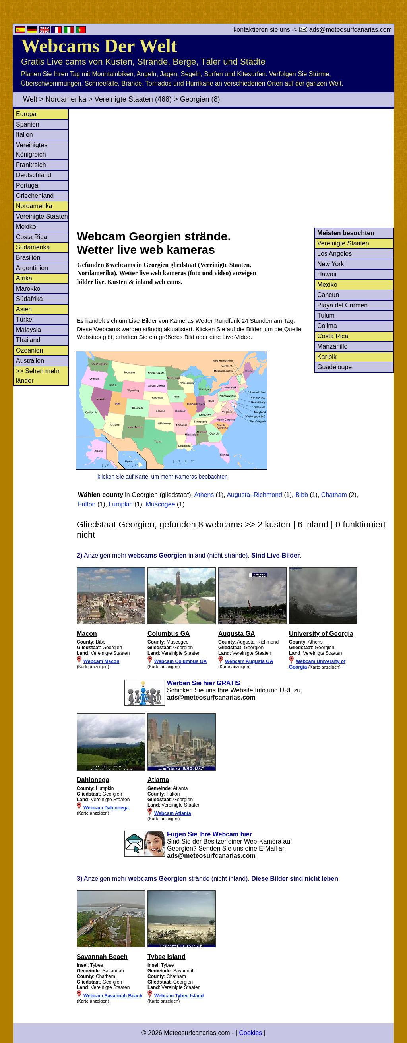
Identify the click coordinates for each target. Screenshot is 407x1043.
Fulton (86, 504)
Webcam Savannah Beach (113, 996)
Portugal (28, 185)
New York (330, 264)
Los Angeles (334, 253)
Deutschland (33, 175)
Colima (327, 325)
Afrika (24, 278)
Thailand (28, 340)
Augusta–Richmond (254, 494)
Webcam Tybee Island (179, 996)
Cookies (250, 1033)
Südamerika (33, 247)
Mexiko (26, 226)
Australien (30, 360)
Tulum (326, 315)
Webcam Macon (101, 661)
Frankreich (31, 164)
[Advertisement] (235, 168)
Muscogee (160, 504)
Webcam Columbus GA (180, 661)
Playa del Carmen (342, 305)
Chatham (334, 494)
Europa (26, 114)
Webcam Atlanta (172, 813)
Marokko (28, 288)
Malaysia (28, 329)
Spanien (27, 124)
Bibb (301, 494)
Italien (24, 134)
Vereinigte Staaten (124, 99)
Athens (204, 494)
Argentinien (32, 268)
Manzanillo (332, 346)
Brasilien (28, 257)
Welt (30, 99)
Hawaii (326, 274)
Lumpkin (120, 504)
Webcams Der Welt (99, 45)
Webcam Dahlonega (106, 808)
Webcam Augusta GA (249, 661)
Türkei (24, 319)
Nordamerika (65, 99)
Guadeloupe (334, 367)
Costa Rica (31, 237)
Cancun (328, 294)
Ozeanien (29, 350)
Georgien (194, 99)
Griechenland (35, 195)
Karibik (327, 356)
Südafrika (29, 298)
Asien (24, 309)
